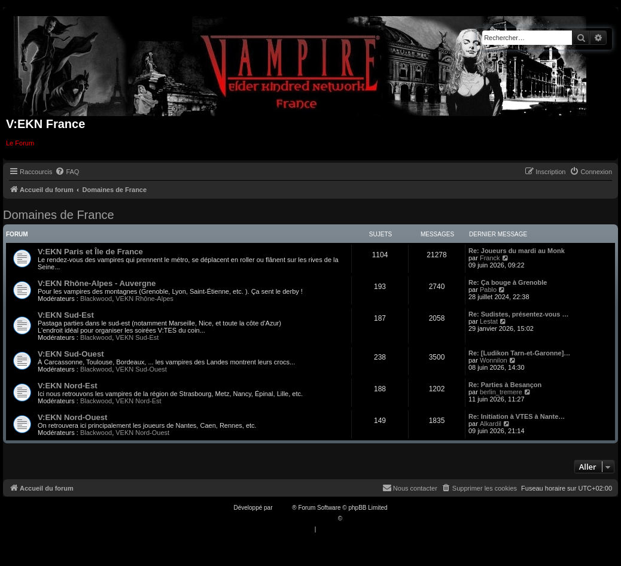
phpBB (283, 507)
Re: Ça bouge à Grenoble (507, 282)
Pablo (488, 289)
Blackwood (96, 298)
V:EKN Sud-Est (66, 315)
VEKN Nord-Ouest (142, 432)
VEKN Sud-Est (137, 337)
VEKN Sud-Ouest (141, 369)
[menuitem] (67, 172)
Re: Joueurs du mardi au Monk (516, 250)
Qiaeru (353, 518)
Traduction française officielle (297, 518)
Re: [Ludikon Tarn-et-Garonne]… (519, 353)
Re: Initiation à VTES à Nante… (516, 416)
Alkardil (490, 423)
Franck (490, 257)
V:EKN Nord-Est (68, 385)
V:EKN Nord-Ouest (73, 417)
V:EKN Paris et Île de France (90, 251)
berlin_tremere (501, 391)
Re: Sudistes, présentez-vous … (518, 314)
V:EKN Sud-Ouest (71, 353)
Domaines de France (58, 214)
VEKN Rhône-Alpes (144, 298)
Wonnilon (493, 360)
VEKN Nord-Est (138, 400)
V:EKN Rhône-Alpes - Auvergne (97, 283)
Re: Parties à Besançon (504, 384)
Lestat (489, 321)
